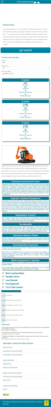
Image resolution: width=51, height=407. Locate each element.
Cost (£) (3, 60)
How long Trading (6, 71)
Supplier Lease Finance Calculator (12, 373)
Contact (5, 389)
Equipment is (4, 66)
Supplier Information (8, 360)
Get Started (26, 50)
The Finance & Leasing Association (12, 376)
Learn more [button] (5, 404)
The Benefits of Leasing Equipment (12, 354)
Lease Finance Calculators (10, 385)
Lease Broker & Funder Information (12, 351)
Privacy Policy (7, 380)
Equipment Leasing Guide (10, 367)
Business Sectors (8, 347)
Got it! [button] (46, 403)
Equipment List (7, 364)
